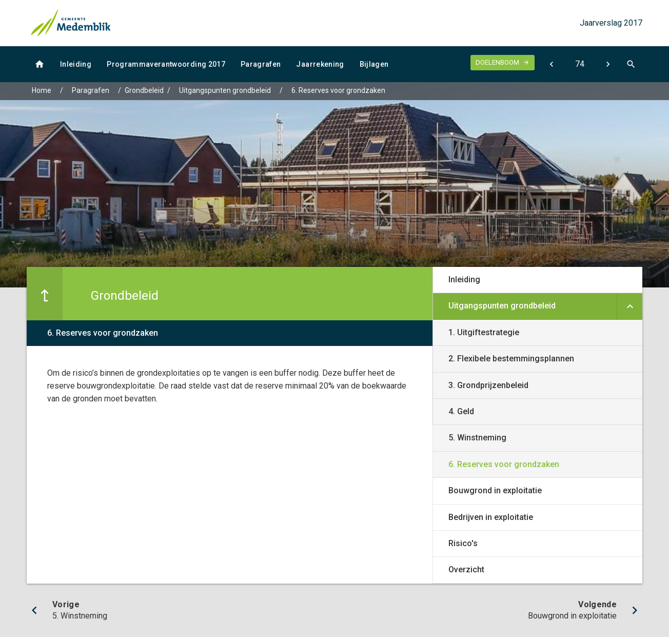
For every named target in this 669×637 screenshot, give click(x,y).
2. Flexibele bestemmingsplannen (511, 358)
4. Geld (461, 411)
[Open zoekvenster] (630, 64)
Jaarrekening (320, 64)
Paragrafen (261, 64)
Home (41, 90)
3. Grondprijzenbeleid (488, 385)
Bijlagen (374, 64)
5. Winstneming (477, 437)
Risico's (463, 543)
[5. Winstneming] (551, 64)
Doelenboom (497, 62)
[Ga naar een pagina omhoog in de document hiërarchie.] (45, 293)
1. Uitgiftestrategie (483, 332)
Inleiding (75, 64)
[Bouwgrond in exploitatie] (607, 64)
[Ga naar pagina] (579, 64)
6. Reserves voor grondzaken (338, 90)
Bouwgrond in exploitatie (495, 490)
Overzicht (466, 569)
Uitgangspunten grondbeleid (225, 90)
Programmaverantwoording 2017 (166, 64)
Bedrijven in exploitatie (490, 517)
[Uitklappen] (629, 306)
